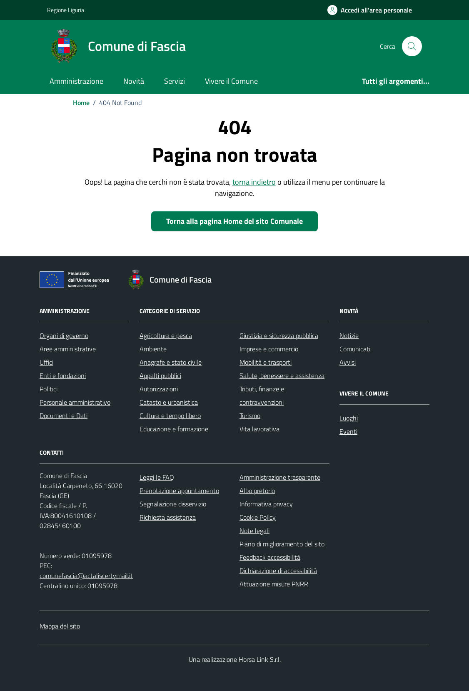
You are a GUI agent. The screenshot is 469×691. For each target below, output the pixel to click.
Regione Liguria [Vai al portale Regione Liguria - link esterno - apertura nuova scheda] (65, 9)
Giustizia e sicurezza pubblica (278, 335)
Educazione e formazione (174, 429)
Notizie (349, 335)
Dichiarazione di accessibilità (278, 571)
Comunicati (354, 349)
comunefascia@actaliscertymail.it (86, 576)
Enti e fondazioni (63, 376)
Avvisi (347, 362)
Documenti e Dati (63, 416)
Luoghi (348, 418)
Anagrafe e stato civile (171, 362)
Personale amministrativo (75, 402)
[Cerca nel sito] (412, 46)
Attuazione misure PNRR (273, 584)
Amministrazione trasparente (279, 477)
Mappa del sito (60, 626)
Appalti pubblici (160, 376)
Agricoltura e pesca (166, 335)
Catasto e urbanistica (169, 402)
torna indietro (254, 182)
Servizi (174, 81)
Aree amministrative (68, 349)
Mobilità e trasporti (265, 362)
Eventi (348, 431)
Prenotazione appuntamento (179, 491)
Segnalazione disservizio (173, 504)
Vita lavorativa (259, 429)
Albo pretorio (257, 491)
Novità (133, 81)
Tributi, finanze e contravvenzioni (261, 395)
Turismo (249, 416)
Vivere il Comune (231, 81)
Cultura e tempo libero (170, 416)
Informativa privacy (266, 504)
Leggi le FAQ (157, 477)
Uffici (46, 362)
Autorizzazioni (159, 389)
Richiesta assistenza (168, 517)
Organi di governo (64, 335)
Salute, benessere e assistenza (281, 376)
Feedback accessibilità (269, 557)
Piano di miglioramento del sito (281, 544)
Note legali (254, 531)
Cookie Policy (257, 517)
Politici (48, 389)
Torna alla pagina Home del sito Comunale (234, 221)
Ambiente (153, 349)
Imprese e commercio (268, 349)
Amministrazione (76, 81)
